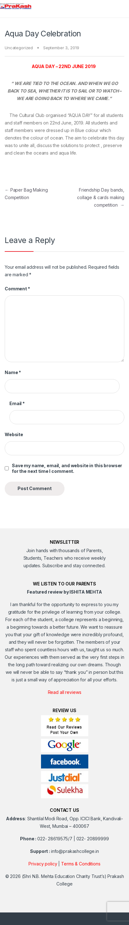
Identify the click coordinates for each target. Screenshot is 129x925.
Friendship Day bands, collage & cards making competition (100, 197)
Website (14, 434)
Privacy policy (42, 863)
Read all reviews (64, 692)
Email (17, 403)
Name (13, 372)
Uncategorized (19, 47)
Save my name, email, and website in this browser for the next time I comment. (67, 468)
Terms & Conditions (80, 863)
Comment (17, 288)
